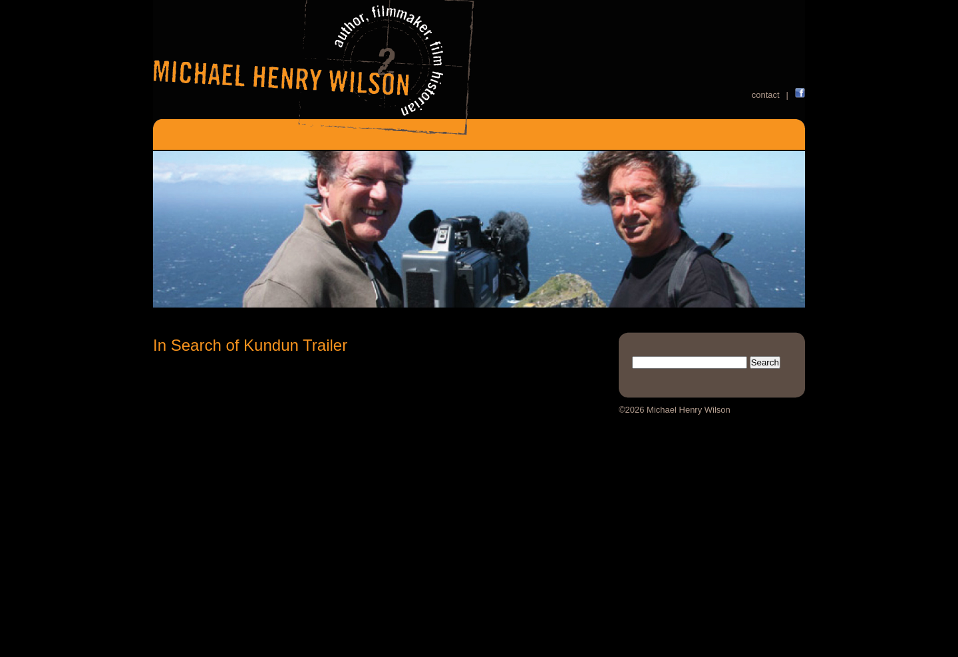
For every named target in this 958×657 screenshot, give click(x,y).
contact (766, 95)
